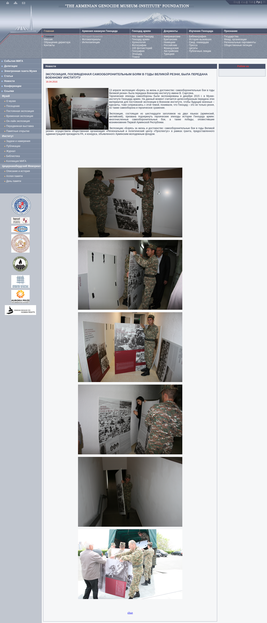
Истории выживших (200, 39)
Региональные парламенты (240, 42)
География (138, 51)
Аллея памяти (14, 176)
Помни (136, 56)
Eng (236, 2)
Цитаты (193, 48)
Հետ (130, 613)
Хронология (139, 42)
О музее (11, 101)
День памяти (13, 181)
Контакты (49, 45)
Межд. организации (235, 39)
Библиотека (13, 156)
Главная (49, 36)
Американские (172, 36)
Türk (251, 2)
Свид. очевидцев (199, 42)
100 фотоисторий (142, 48)
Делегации (10, 66)
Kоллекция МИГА (16, 161)
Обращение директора (57, 42)
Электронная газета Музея (20, 71)
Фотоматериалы (91, 39)
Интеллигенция (91, 42)
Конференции (12, 86)
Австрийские (171, 51)
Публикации (13, 146)
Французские (171, 48)
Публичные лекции (200, 51)
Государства (231, 36)
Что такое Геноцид (143, 36)
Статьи (8, 76)
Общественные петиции (238, 45)
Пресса (193, 45)
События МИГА (13, 61)
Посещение (13, 106)
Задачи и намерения (18, 141)
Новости (9, 81)
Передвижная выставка (20, 126)
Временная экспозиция (19, 116)
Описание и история (18, 171)
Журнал (11, 151)
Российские (170, 45)
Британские (170, 39)
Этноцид (137, 54)
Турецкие (169, 54)
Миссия (48, 39)
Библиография (197, 36)
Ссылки (9, 91)
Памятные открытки (18, 131)
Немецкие (169, 42)
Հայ (243, 2)
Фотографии (139, 45)
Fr (264, 2)
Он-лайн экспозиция (18, 121)
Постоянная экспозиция (20, 111)
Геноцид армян (141, 39)
